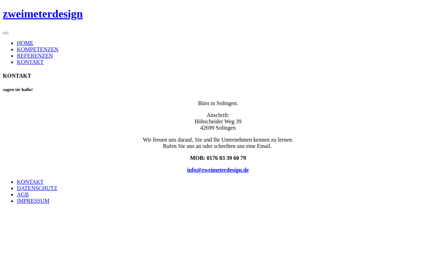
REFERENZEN (35, 56)
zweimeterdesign (43, 13)
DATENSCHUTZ (37, 188)
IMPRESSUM (33, 201)
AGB (23, 194)
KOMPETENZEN (37, 49)
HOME (25, 43)
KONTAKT (30, 62)
